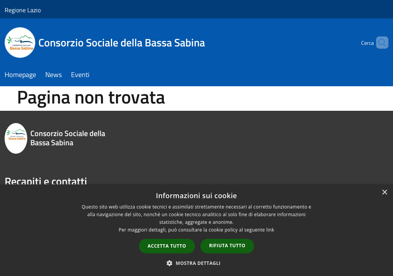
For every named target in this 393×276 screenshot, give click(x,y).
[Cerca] (379, 42)
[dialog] (196, 230)
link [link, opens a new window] (270, 230)
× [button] (384, 193)
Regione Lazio (23, 10)
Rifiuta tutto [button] (227, 245)
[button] (196, 263)
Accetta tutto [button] (167, 246)
